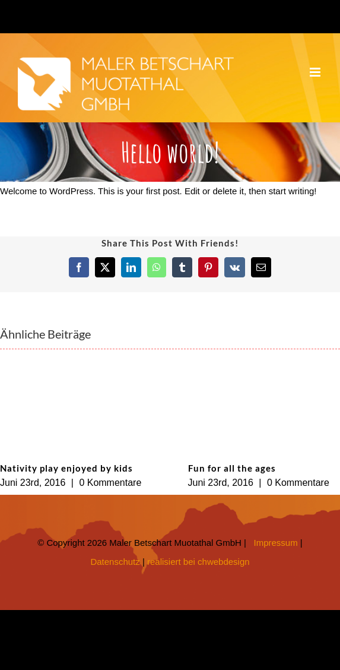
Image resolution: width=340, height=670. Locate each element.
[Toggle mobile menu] (316, 72)
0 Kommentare (110, 483)
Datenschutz (114, 562)
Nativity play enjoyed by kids (66, 468)
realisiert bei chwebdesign (198, 562)
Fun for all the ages (232, 468)
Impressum (276, 543)
